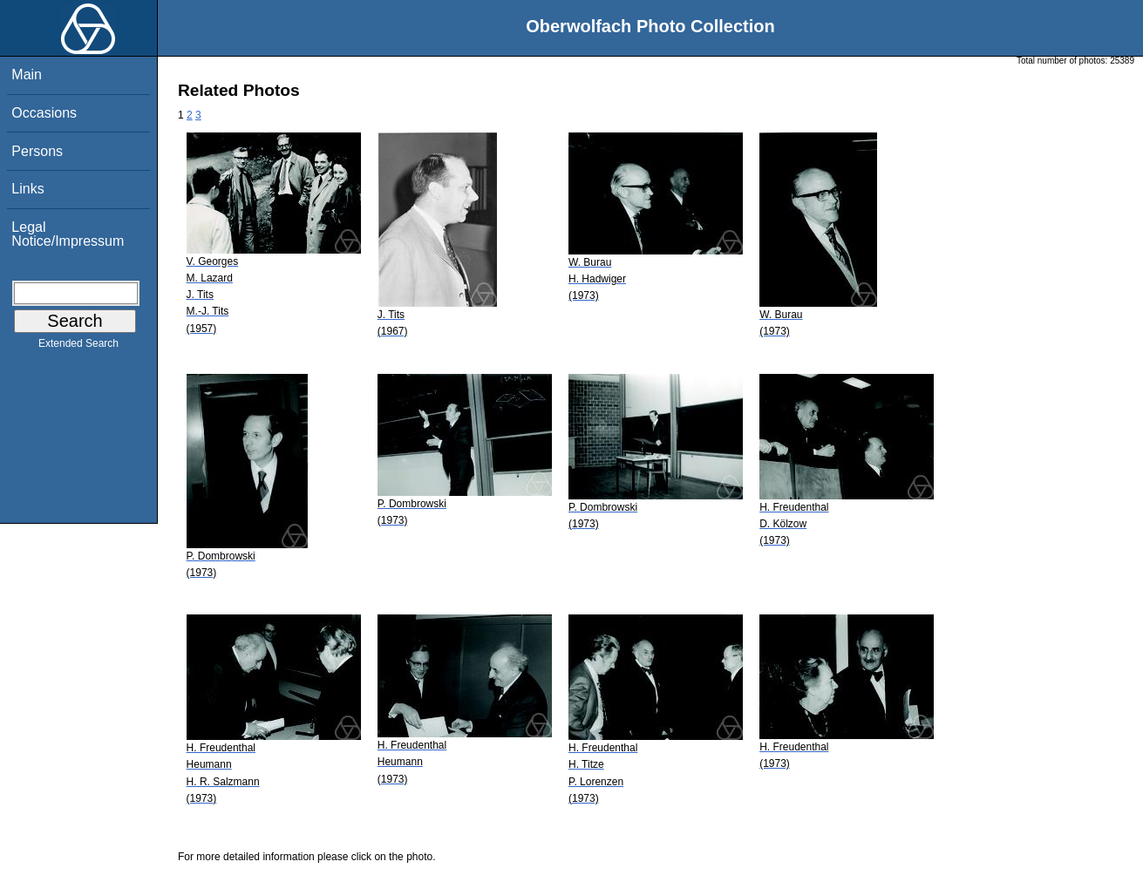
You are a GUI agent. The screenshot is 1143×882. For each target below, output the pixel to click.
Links (27, 188)
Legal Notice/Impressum (67, 234)
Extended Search (78, 347)
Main (26, 74)
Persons (37, 151)
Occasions (44, 112)
